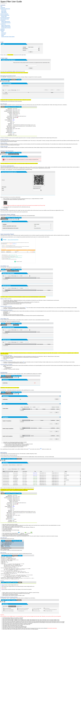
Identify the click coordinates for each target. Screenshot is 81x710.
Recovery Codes (4, 16)
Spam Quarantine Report (4, 18)
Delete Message (4, 12)
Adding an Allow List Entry (5, 25)
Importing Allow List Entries (6, 27)
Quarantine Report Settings (5, 17)
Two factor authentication (4, 15)
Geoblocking (2, 29)
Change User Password (4, 13)
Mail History (2, 30)
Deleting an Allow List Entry (6, 26)
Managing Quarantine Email (5, 8)
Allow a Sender (3, 11)
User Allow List (2, 23)
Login (1, 6)
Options (2, 35)
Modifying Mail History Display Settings (8, 36)
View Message (3, 9)
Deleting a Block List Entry (5, 21)
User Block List (2, 20)
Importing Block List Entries (6, 22)
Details (2, 31)
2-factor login (2, 7)
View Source (3, 34)
